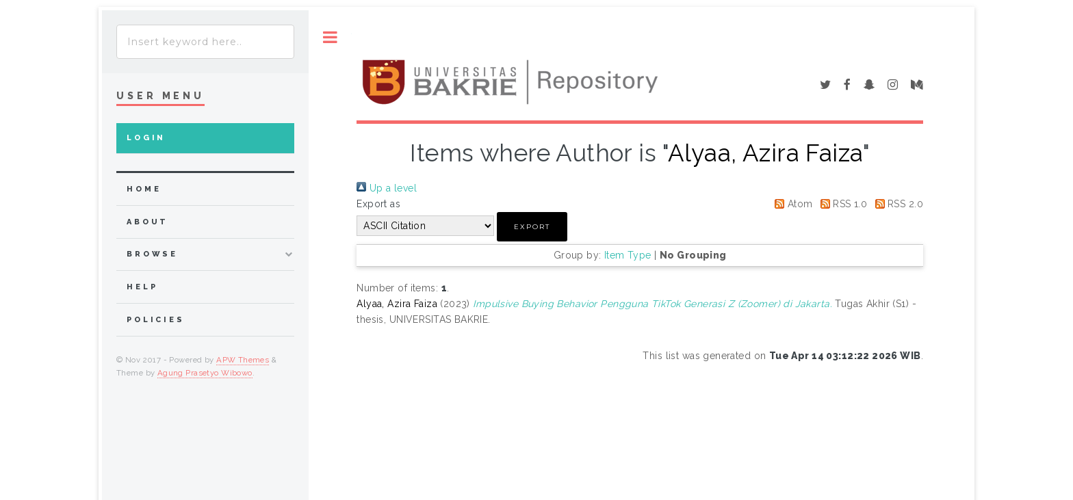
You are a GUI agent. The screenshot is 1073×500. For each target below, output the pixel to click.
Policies (156, 319)
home (144, 189)
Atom (791, 203)
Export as (378, 203)
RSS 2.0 (896, 203)
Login (146, 137)
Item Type (627, 255)
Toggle (330, 37)
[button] (532, 226)
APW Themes (242, 360)
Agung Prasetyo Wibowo (205, 373)
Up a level (387, 188)
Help (142, 286)
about (147, 222)
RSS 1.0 (841, 203)
